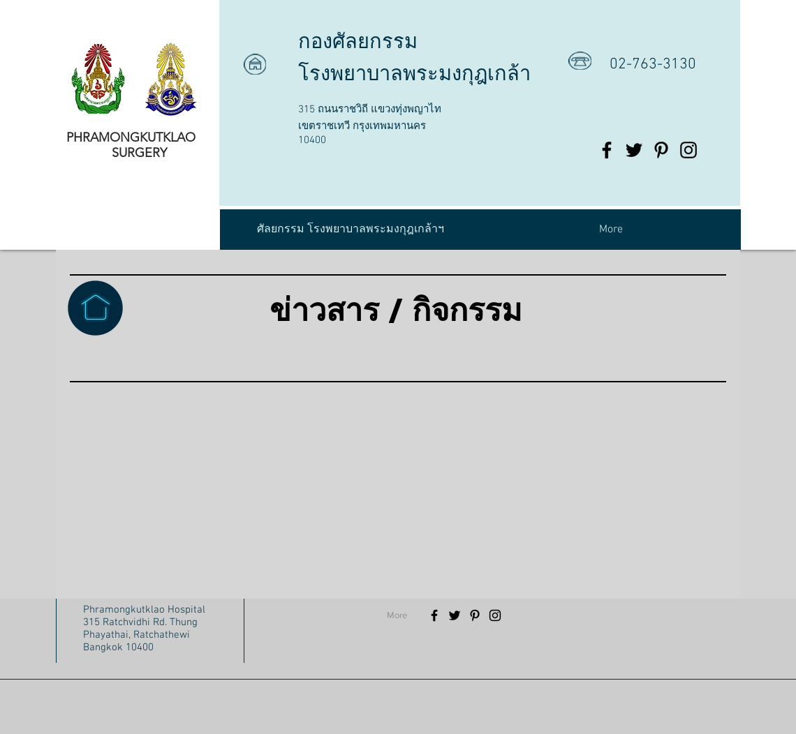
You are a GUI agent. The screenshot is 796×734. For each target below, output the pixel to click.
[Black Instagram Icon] (688, 150)
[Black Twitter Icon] (634, 150)
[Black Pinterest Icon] (661, 150)
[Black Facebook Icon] (607, 150)
